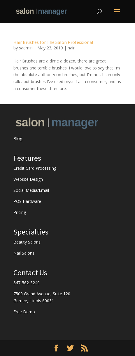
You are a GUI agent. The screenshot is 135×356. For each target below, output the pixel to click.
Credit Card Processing (34, 168)
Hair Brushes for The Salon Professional (53, 42)
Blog (17, 138)
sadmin (26, 48)
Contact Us (30, 272)
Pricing (19, 212)
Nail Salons (23, 253)
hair (71, 48)
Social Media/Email (31, 190)
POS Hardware (27, 201)
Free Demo (24, 311)
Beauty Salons (27, 242)
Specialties (30, 232)
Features (27, 158)
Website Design (28, 179)
